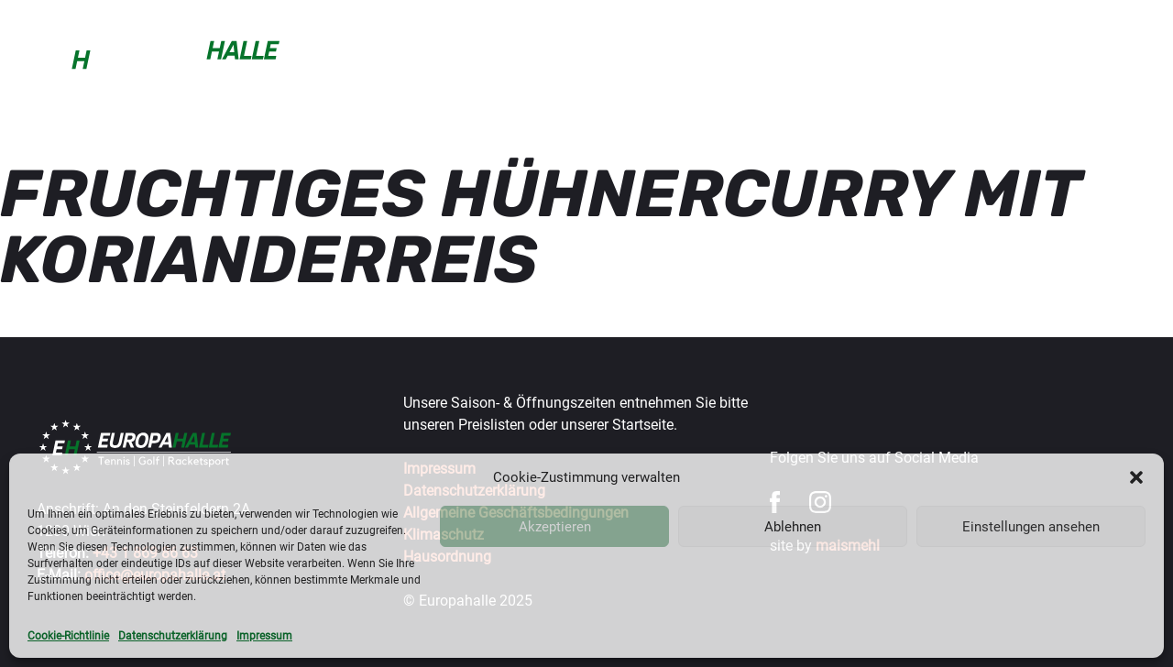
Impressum (264, 635)
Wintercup (734, 58)
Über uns (1104, 58)
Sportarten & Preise (466, 58)
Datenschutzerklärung (172, 635)
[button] (1136, 477)
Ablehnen (792, 527)
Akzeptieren (555, 527)
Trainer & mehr (618, 58)
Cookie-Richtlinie (68, 635)
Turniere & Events (860, 58)
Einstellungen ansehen (1031, 527)
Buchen (341, 58)
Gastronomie (998, 58)
